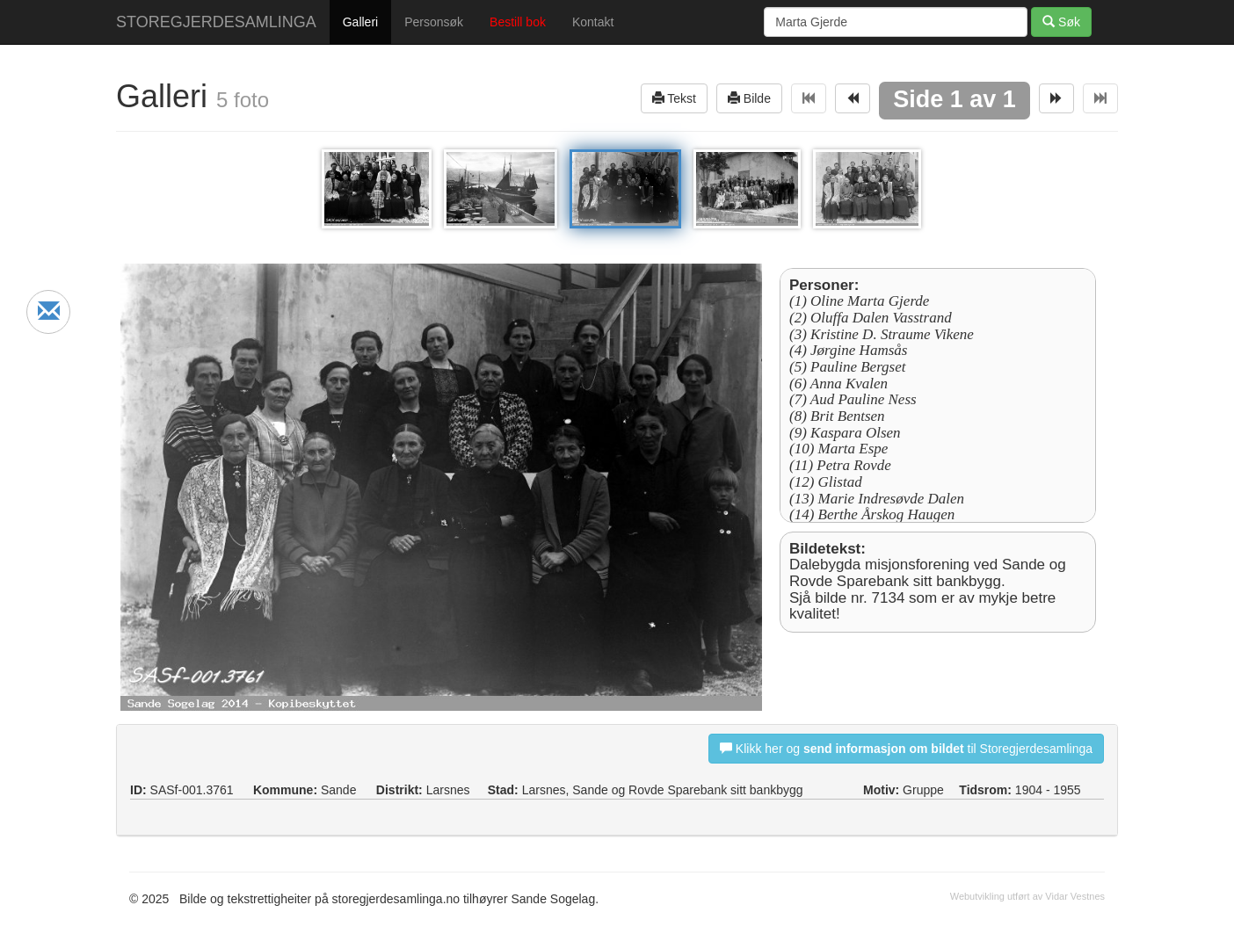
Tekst (674, 98)
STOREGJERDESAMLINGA (216, 22)
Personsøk (433, 22)
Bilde (749, 98)
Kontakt (592, 22)
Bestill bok (518, 22)
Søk (1061, 21)
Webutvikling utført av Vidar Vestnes (1027, 896)
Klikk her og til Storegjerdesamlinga (906, 748)
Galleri (360, 22)
